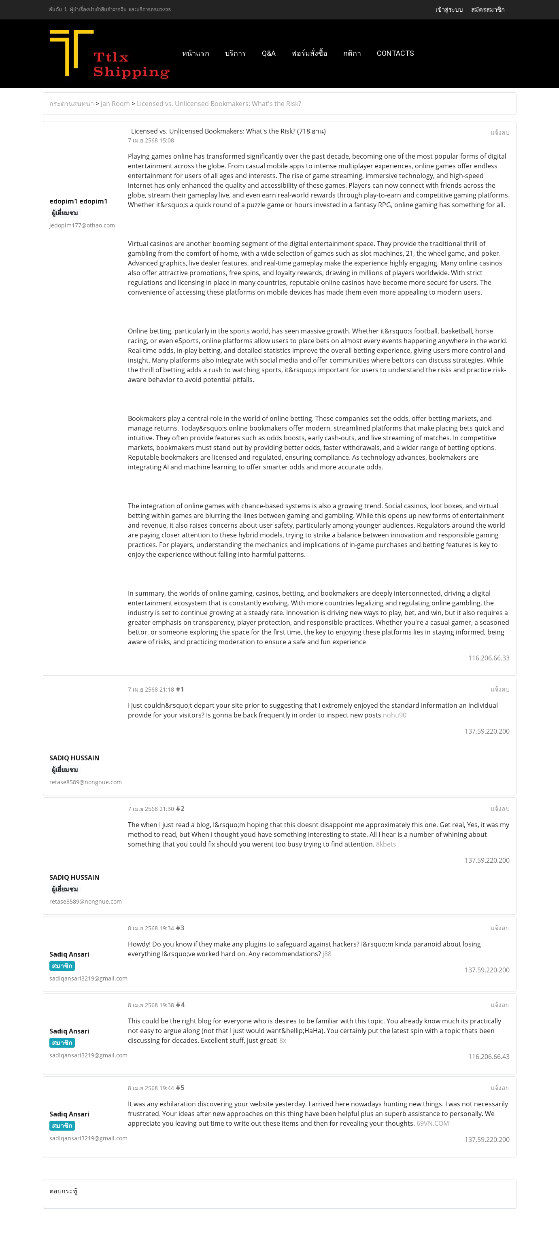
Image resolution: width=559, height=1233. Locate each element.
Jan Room (115, 103)
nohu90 (394, 715)
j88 (327, 953)
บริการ (235, 53)
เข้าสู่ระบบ (449, 9)
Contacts (395, 53)
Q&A (269, 53)
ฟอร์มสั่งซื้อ (309, 53)
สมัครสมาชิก (488, 9)
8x (282, 1040)
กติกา (352, 53)
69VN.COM (433, 1123)
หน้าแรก (195, 53)
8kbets (386, 844)
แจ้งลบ (500, 132)
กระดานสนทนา (71, 103)
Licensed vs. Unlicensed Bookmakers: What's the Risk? (219, 103)
